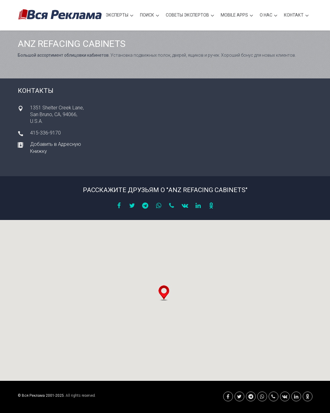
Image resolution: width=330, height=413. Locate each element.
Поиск (149, 15)
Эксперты (120, 15)
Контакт (296, 15)
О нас (269, 15)
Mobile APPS (237, 15)
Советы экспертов (190, 15)
